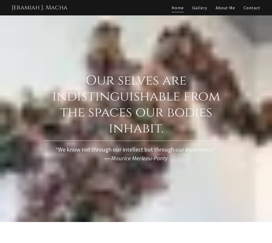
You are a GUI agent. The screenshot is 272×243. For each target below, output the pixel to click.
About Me (225, 7)
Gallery (199, 7)
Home (178, 7)
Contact (252, 7)
